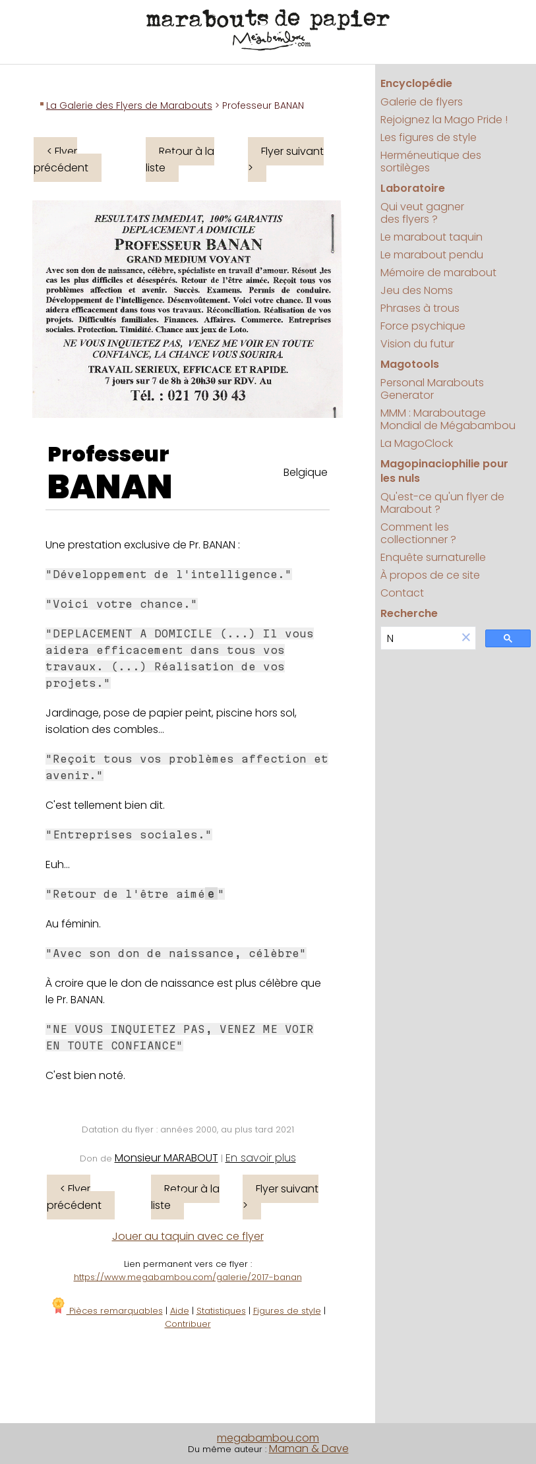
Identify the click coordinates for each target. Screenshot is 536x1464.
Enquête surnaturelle (433, 557)
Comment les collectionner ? (418, 533)
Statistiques (221, 1310)
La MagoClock (416, 443)
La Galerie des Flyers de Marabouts (129, 105)
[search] (419, 638)
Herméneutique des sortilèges (430, 161)
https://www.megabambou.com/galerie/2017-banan (188, 1277)
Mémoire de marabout (438, 272)
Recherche (409, 613)
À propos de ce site (430, 575)
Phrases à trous (420, 308)
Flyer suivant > (286, 159)
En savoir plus (260, 1157)
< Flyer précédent (61, 159)
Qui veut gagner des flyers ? (422, 213)
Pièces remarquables (106, 1310)
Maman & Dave (309, 1448)
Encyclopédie (416, 83)
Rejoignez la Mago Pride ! (444, 119)
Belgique (305, 472)
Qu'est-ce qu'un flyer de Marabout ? (442, 503)
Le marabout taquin (431, 237)
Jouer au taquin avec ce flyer (188, 1236)
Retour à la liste (180, 159)
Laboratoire (412, 188)
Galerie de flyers (421, 101)
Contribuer (188, 1324)
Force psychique (422, 326)
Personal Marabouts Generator (432, 389)
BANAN (110, 487)
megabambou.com (268, 1438)
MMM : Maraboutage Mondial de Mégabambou (448, 419)
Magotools (409, 364)
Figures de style (287, 1310)
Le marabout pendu (431, 254)
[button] (466, 638)
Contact (402, 592)
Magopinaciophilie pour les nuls (444, 471)
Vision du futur (417, 343)
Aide (179, 1310)
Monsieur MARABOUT (166, 1157)
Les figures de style (428, 137)
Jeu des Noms (416, 290)
